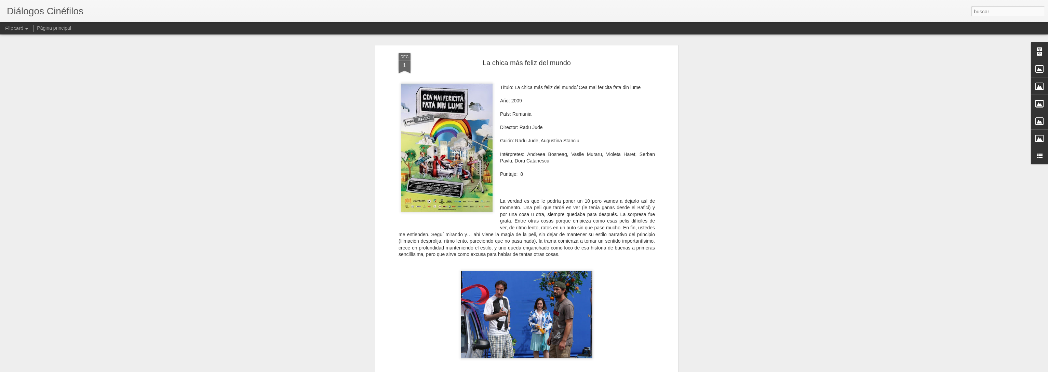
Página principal (54, 28)
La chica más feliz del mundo (527, 63)
